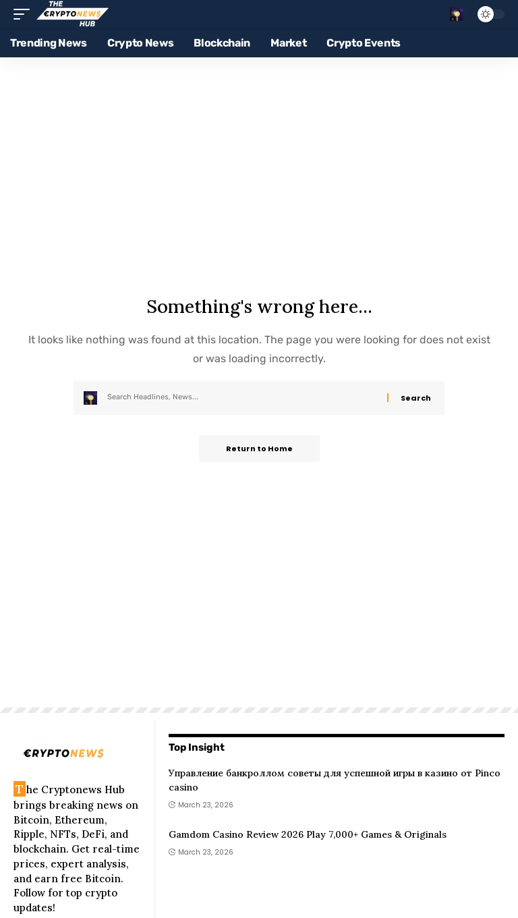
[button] (24, 14)
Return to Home (259, 448)
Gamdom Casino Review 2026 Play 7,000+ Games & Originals (308, 834)
